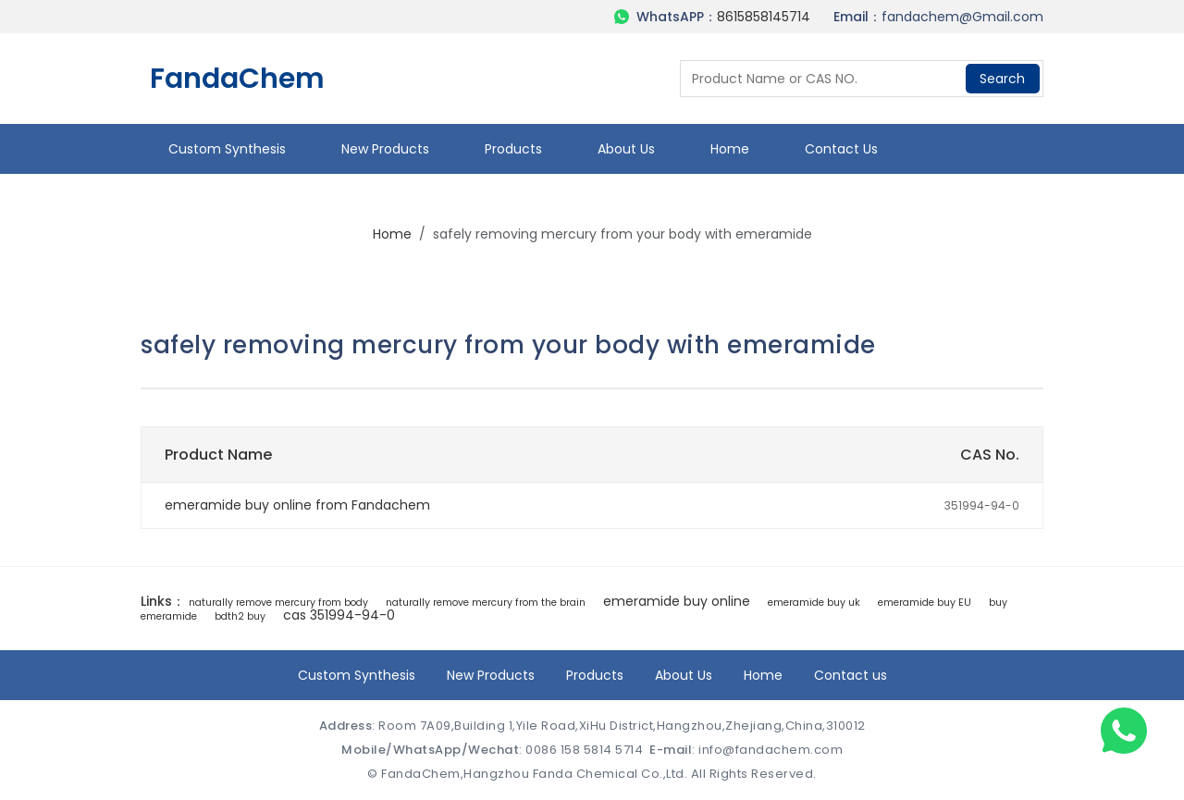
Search (1002, 78)
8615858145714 (763, 16)
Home (729, 149)
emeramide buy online (676, 601)
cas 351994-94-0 (339, 615)
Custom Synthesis (227, 149)
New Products (385, 149)
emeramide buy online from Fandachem (297, 505)
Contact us (841, 149)
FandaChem (237, 78)
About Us (626, 149)
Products (513, 149)
